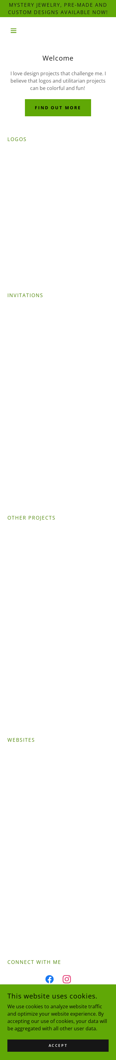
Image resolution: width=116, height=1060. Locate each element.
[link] (49, 980)
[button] (14, 30)
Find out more (58, 107)
